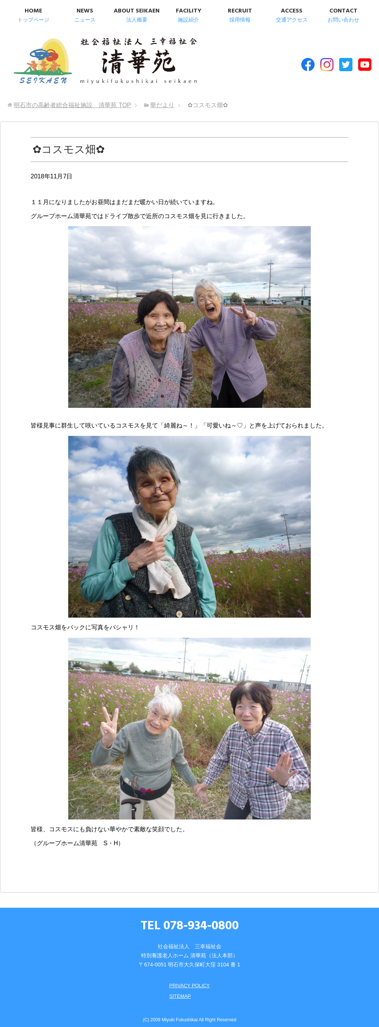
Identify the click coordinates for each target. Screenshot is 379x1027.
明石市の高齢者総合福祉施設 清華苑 (86, 60)
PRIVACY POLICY (189, 979)
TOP (72, 98)
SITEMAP (179, 989)
